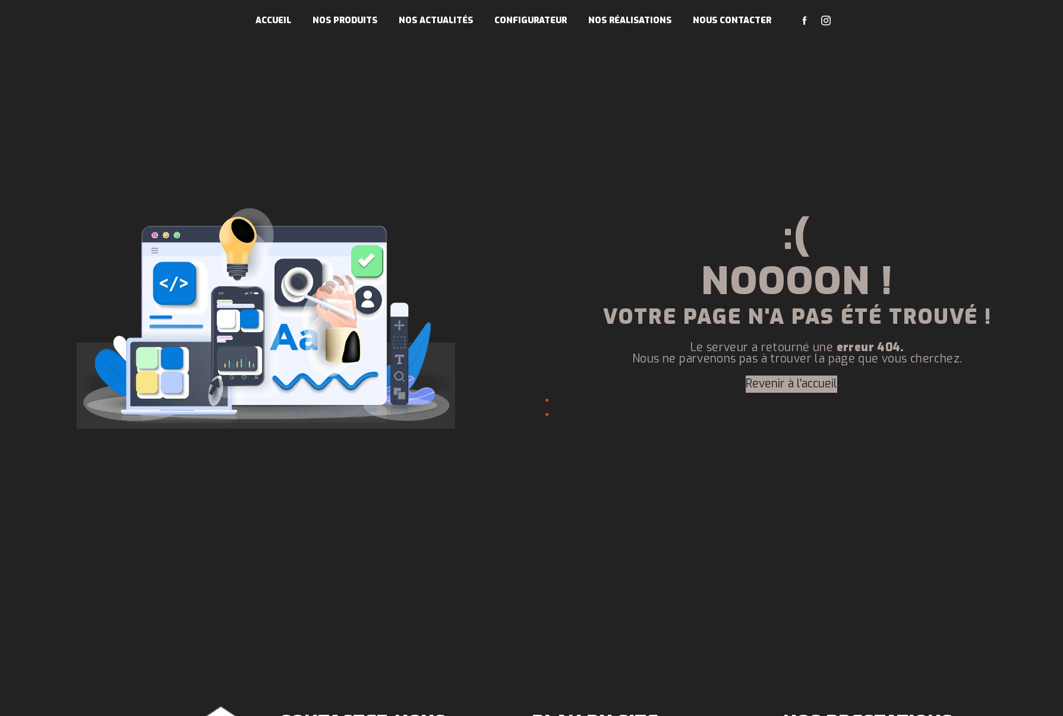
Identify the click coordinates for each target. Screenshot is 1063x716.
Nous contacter (732, 20)
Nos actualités (436, 20)
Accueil (273, 20)
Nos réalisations (629, 20)
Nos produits (345, 20)
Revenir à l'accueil (791, 383)
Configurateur (530, 20)
